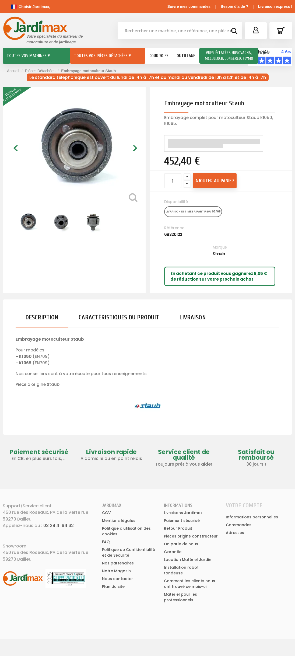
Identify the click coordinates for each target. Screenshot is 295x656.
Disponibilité (176, 201)
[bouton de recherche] (234, 32)
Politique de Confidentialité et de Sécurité (128, 552)
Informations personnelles (252, 517)
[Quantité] (172, 180)
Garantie (172, 551)
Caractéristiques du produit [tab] (119, 317)
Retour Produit (178, 528)
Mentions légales (118, 520)
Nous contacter (117, 578)
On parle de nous (181, 544)
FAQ (106, 542)
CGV (106, 512)
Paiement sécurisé (182, 520)
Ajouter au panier (214, 181)
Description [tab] (41, 317)
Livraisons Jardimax (183, 512)
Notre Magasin (116, 571)
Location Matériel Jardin (187, 559)
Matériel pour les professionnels (180, 597)
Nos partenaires (118, 563)
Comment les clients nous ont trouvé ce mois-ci (189, 583)
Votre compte (244, 505)
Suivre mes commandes (188, 6)
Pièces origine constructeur (191, 536)
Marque (220, 247)
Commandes (238, 525)
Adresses (235, 532)
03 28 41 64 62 (58, 525)
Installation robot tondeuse (181, 570)
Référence (174, 228)
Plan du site (113, 586)
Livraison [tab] (192, 317)
